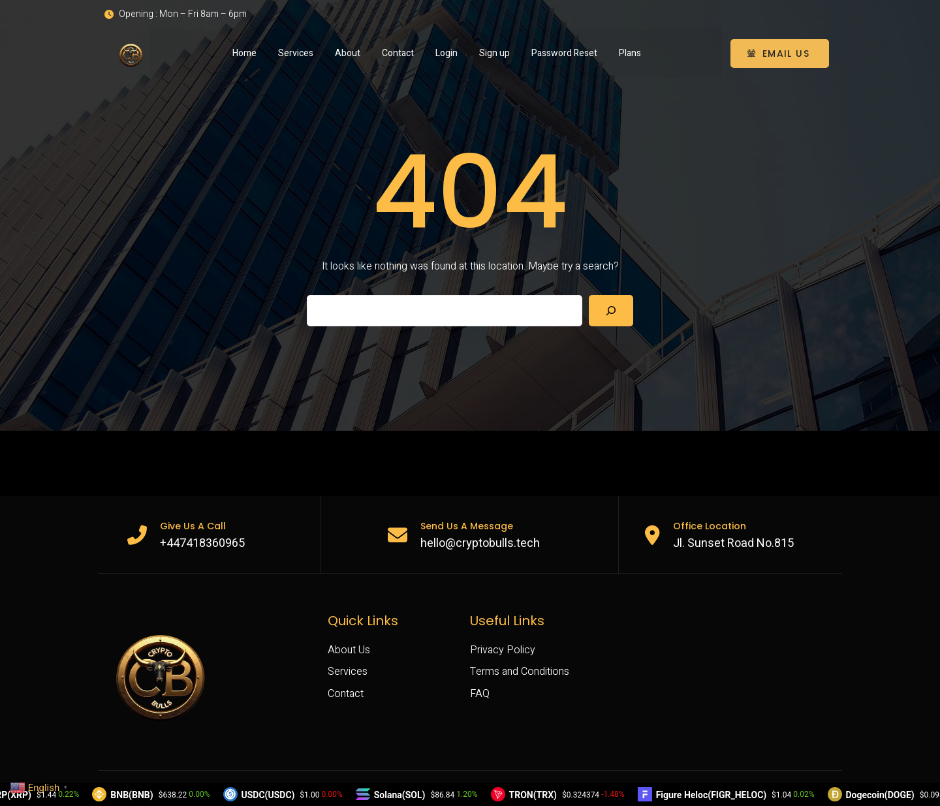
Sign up (494, 52)
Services (295, 52)
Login (446, 52)
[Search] (611, 310)
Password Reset (564, 52)
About (347, 52)
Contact (398, 52)
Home (244, 52)
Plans (630, 52)
